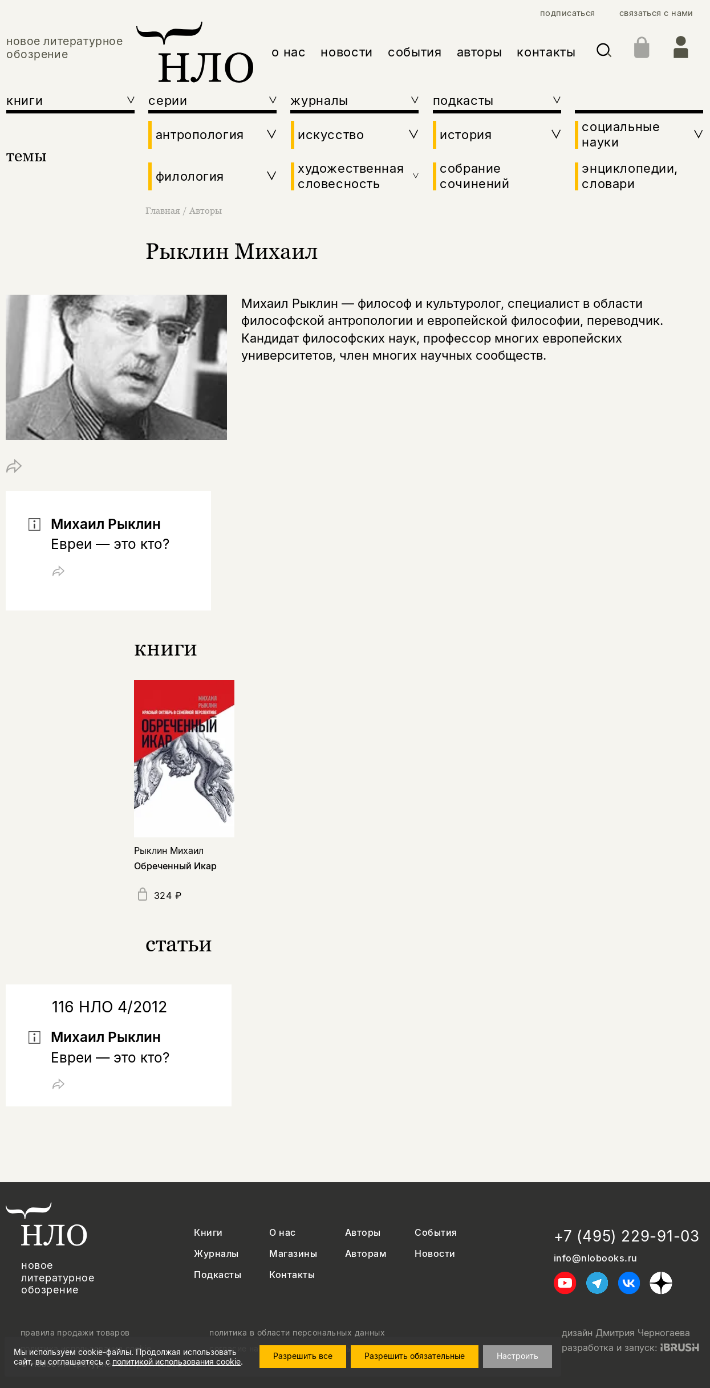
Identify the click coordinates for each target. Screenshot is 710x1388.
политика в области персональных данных (297, 1332)
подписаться (567, 13)
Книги (208, 1232)
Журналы (216, 1253)
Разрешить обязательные (414, 1356)
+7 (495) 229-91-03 (627, 1236)
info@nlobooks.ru (596, 1258)
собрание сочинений (474, 175)
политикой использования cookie (176, 1361)
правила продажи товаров (75, 1332)
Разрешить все (302, 1356)
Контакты (292, 1274)
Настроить (517, 1356)
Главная (163, 210)
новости (346, 51)
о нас (288, 51)
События (436, 1232)
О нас (282, 1232)
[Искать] (604, 52)
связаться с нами (656, 13)
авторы (479, 51)
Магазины (293, 1253)
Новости (435, 1253)
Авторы (205, 210)
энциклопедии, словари (630, 175)
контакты (546, 51)
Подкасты (217, 1274)
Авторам (366, 1253)
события (415, 51)
